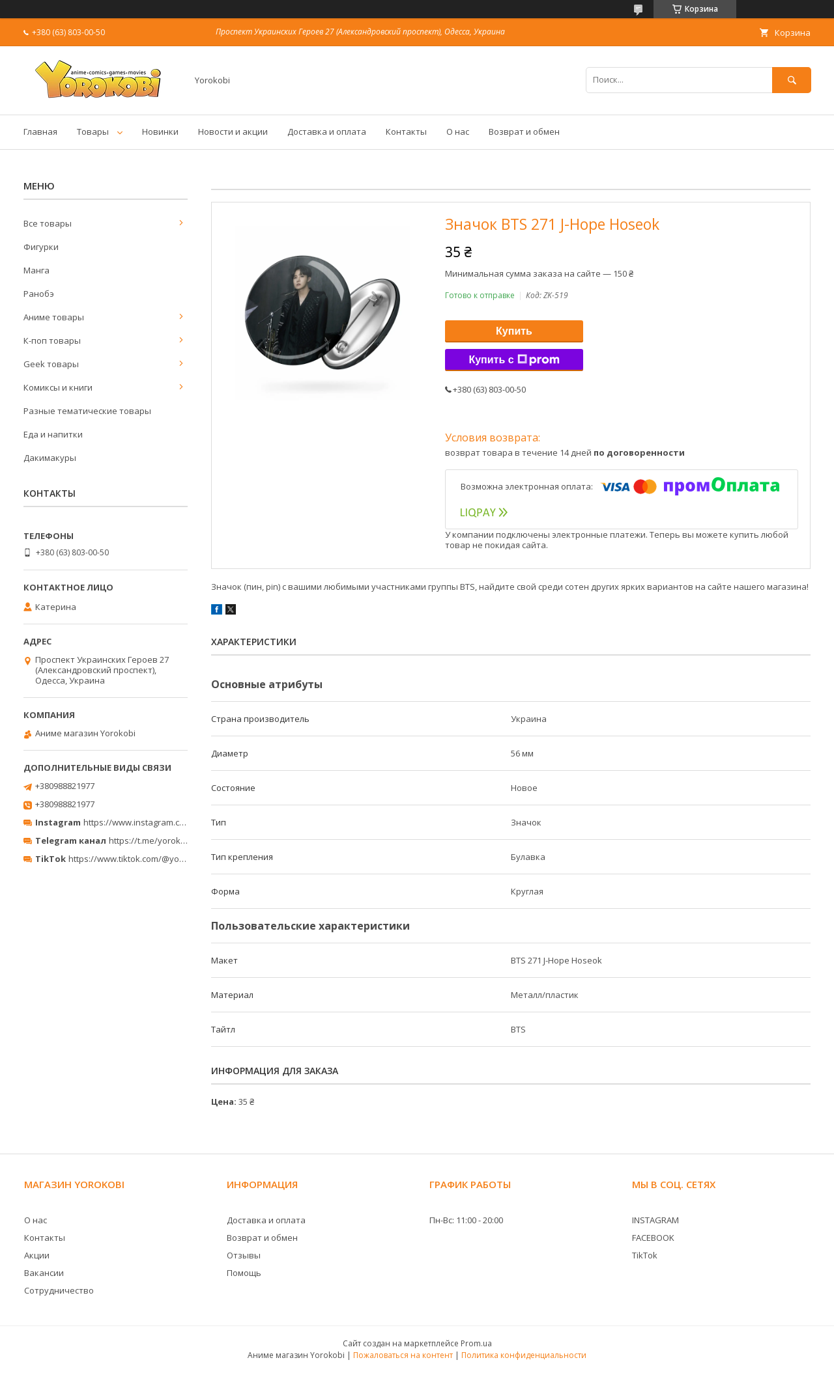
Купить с (513, 360)
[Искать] (791, 79)
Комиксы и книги (58, 387)
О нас (457, 131)
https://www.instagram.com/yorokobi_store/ (170, 822)
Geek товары (51, 364)
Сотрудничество (59, 1290)
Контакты (406, 131)
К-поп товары (52, 340)
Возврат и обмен (524, 131)
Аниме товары (53, 317)
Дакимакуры (49, 458)
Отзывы (244, 1255)
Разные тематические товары (87, 411)
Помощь (244, 1273)
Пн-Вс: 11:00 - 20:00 (466, 1220)
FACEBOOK (653, 1237)
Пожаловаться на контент (403, 1355)
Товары (93, 131)
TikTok (644, 1255)
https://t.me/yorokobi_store (163, 840)
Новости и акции (233, 131)
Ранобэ (38, 293)
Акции (37, 1255)
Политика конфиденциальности (523, 1355)
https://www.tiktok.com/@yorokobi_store (148, 859)
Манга (36, 270)
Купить (514, 331)
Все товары (47, 223)
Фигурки (41, 247)
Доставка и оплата (326, 131)
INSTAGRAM (655, 1220)
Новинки (160, 131)
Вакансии (44, 1273)
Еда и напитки (53, 434)
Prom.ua (476, 1343)
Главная (40, 131)
